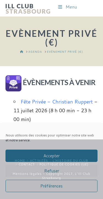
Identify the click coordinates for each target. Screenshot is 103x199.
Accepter (51, 156)
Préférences (51, 186)
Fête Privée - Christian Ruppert (57, 101)
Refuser (51, 171)
